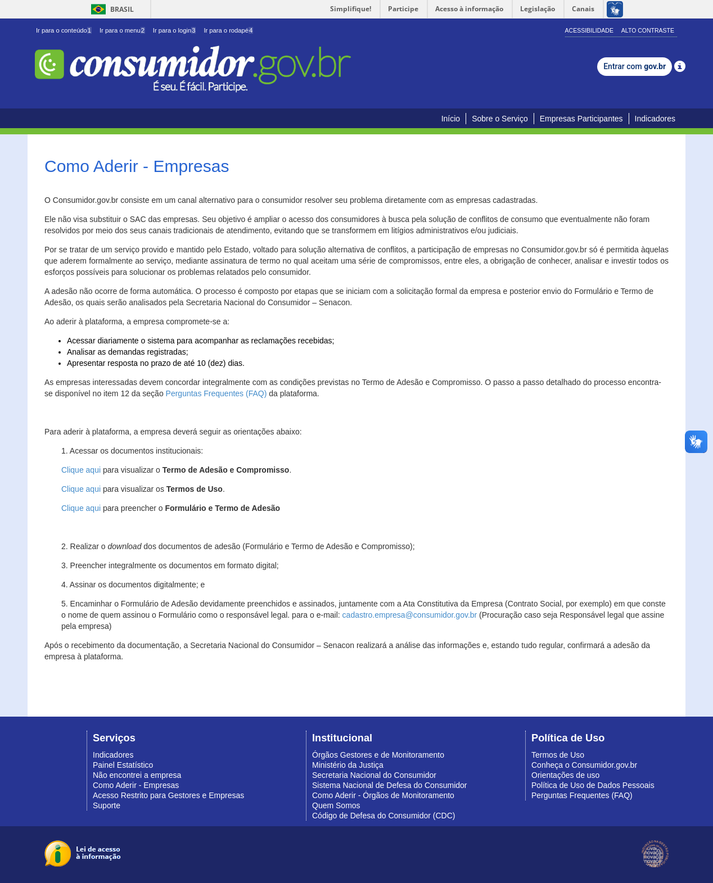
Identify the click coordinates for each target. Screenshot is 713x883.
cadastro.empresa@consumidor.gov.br (409, 614)
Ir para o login (174, 30)
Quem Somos (336, 805)
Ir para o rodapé (228, 30)
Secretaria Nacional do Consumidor (374, 775)
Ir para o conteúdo (64, 30)
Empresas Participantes (581, 118)
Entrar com (634, 66)
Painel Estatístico (123, 764)
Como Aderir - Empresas (136, 785)
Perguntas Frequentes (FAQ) (216, 393)
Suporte (106, 805)
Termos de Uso (557, 754)
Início (450, 118)
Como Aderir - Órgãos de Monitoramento (383, 795)
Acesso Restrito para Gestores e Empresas (168, 795)
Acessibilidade (589, 30)
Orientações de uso (565, 775)
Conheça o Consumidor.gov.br (584, 764)
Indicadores (655, 118)
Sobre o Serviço (500, 118)
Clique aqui (81, 469)
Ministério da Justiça (347, 764)
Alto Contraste (647, 30)
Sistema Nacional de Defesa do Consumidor (389, 785)
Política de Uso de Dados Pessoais (593, 785)
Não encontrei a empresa (137, 775)
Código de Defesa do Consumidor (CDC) (383, 815)
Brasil (110, 9)
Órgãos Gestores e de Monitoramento (378, 754)
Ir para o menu (122, 30)
